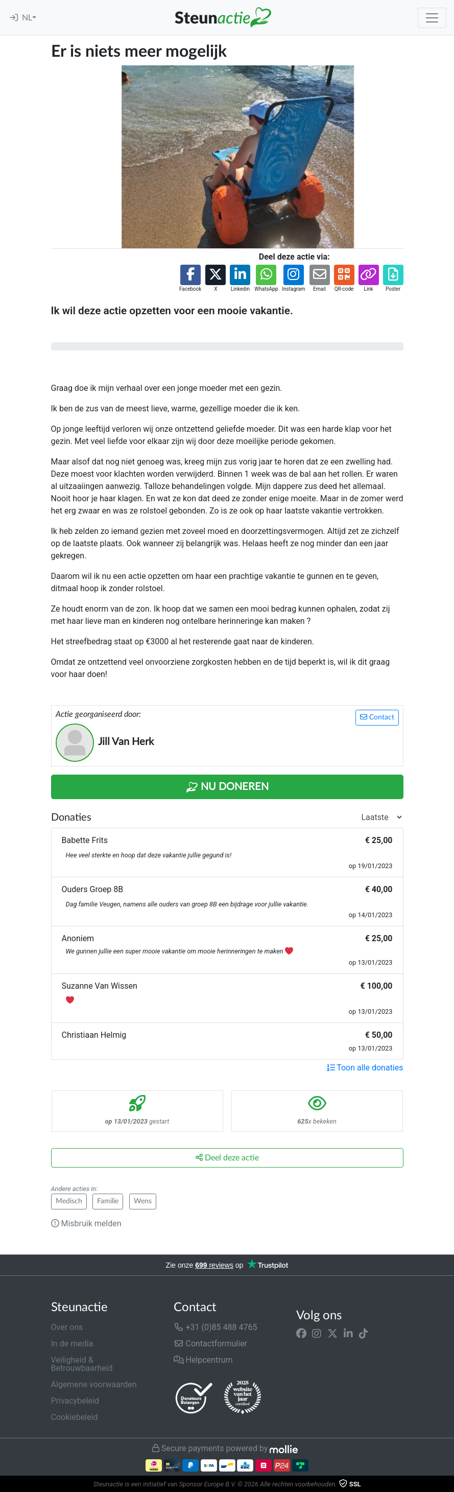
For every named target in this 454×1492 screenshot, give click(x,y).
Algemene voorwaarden (94, 1384)
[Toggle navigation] (432, 18)
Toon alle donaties (365, 1068)
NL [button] (27, 18)
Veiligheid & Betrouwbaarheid (82, 1364)
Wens (143, 1201)
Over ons (67, 1327)
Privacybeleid (75, 1401)
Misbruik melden (86, 1223)
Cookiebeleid (74, 1417)
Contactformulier (211, 1343)
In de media (72, 1343)
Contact (377, 717)
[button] (190, 279)
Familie (107, 1201)
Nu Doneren (227, 787)
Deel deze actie (227, 1157)
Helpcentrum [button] (203, 1360)
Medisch (69, 1201)
